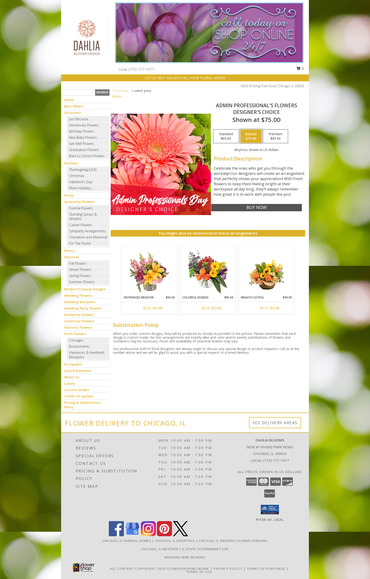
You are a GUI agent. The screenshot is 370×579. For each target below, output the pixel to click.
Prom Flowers (75, 334)
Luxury (69, 383)
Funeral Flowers (81, 208)
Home (69, 100)
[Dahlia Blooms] (86, 36)
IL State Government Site (205, 549)
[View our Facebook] (116, 535)
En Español (73, 364)
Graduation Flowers (84, 149)
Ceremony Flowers (79, 321)
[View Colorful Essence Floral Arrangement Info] (208, 270)
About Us (71, 377)
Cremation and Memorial (88, 237)
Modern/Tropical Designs (84, 289)
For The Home (80, 243)
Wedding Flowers (78, 295)
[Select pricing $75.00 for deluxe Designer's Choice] (250, 136)
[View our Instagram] (148, 535)
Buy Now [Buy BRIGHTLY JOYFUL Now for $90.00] (270, 308)
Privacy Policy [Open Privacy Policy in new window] (228, 568)
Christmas (76, 175)
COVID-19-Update (78, 396)
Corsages (76, 340)
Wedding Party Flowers (83, 308)
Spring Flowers (80, 275)
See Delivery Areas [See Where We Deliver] (275, 422)
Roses (69, 195)
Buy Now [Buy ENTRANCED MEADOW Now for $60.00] (153, 308)
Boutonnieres (79, 346)
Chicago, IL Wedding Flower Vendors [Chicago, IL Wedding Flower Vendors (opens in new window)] (233, 541)
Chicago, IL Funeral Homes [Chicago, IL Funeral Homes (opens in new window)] (126, 541)
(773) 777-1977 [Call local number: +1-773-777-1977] (141, 69)
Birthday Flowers (81, 131)
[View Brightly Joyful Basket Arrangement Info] (266, 270)
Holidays (71, 163)
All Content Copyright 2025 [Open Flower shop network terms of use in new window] (138, 568)
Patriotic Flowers (78, 327)
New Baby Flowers (83, 137)
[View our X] (180, 535)
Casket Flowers (80, 225)
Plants (69, 250)
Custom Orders (76, 390)
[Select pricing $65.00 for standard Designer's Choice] (226, 136)
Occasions (72, 112)
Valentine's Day (80, 182)
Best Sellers (73, 106)
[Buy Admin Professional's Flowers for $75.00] (256, 207)
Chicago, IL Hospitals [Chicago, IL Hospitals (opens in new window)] (175, 541)
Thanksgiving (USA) (82, 169)
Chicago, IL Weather (159, 549)
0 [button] (300, 68)
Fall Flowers (78, 263)
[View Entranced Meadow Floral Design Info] (149, 270)
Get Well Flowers (81, 143)
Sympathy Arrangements (87, 231)
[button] (270, 509)
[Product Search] (77, 92)
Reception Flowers (79, 314)
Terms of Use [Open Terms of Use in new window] (199, 572)
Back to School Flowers (87, 156)
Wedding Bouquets (79, 302)
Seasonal (71, 257)
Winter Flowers (80, 269)
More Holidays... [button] (81, 188)
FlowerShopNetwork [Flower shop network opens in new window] (188, 568)
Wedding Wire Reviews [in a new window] (185, 557)
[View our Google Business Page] (132, 535)
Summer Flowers (82, 282)
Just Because (78, 119)
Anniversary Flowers (84, 125)
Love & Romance (77, 370)
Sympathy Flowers (79, 201)
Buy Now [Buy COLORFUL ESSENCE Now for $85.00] (211, 308)
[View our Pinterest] (164, 535)
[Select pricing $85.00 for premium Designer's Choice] (275, 136)
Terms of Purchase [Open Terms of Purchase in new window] (266, 568)
